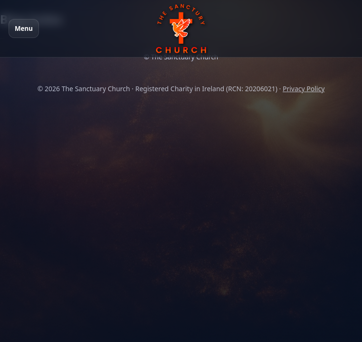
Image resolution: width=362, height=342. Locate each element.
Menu (24, 28)
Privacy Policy (303, 88)
